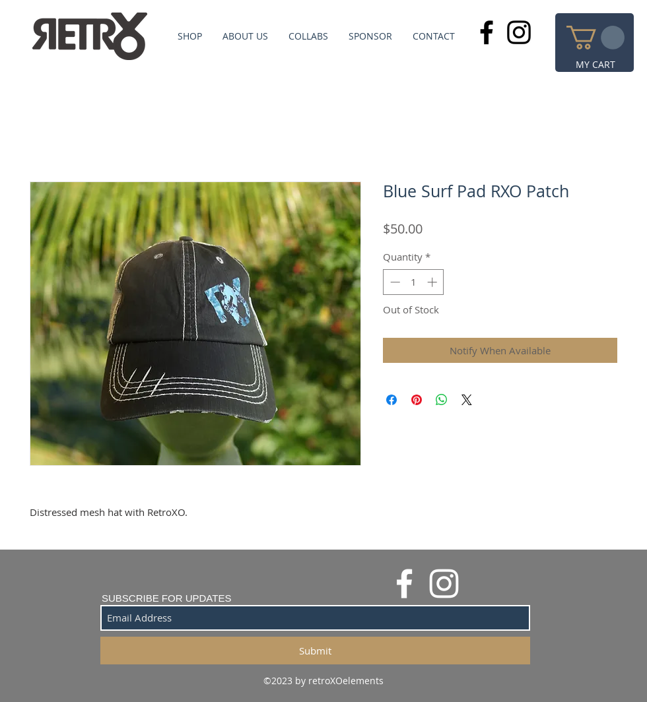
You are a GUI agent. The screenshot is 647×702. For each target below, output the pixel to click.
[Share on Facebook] (391, 400)
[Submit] (315, 650)
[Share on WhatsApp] (442, 400)
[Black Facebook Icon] (486, 32)
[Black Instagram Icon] (519, 32)
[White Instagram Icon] (444, 583)
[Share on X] (467, 400)
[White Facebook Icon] (404, 583)
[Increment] (433, 282)
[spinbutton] (414, 282)
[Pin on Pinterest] (417, 400)
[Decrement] (394, 282)
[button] (595, 37)
